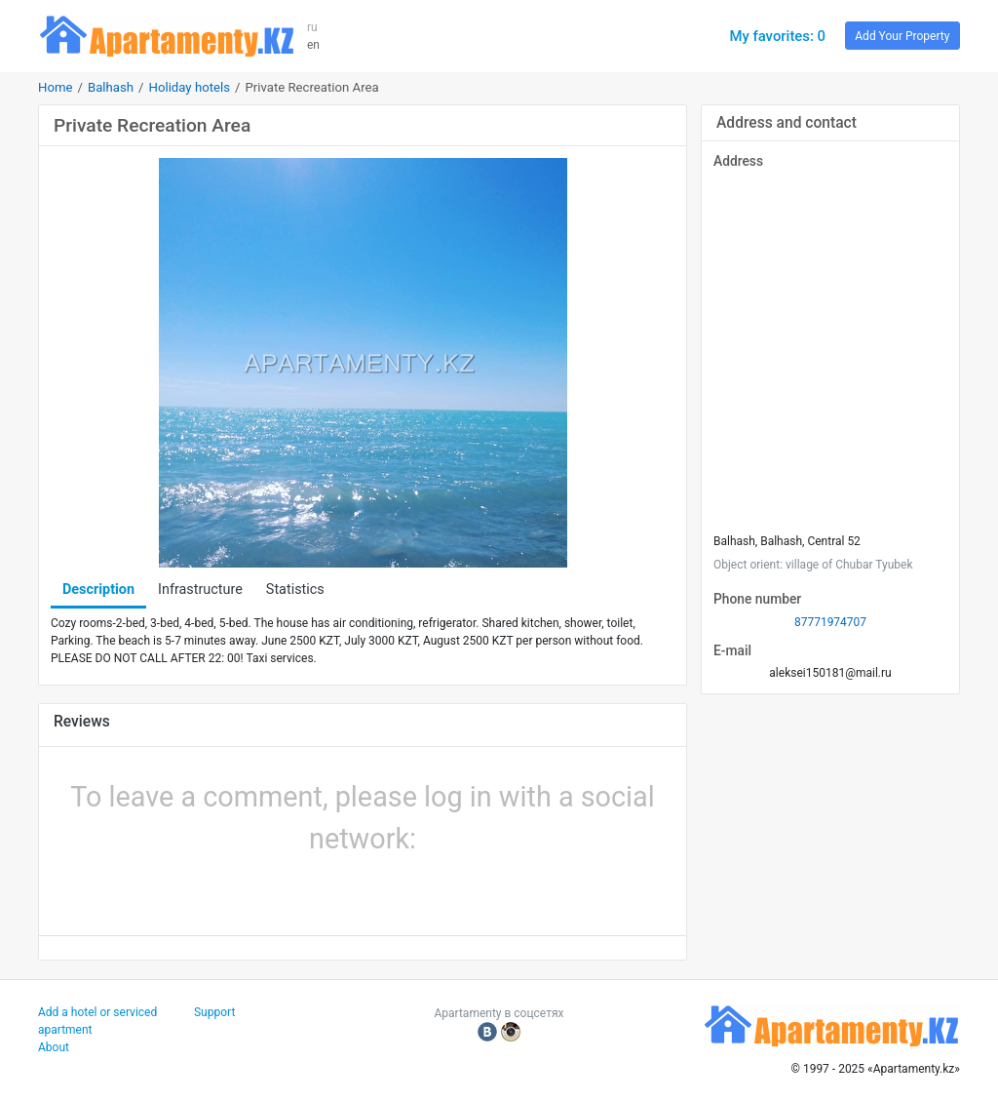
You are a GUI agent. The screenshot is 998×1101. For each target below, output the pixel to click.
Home (55, 87)
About (53, 1047)
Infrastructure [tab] (200, 589)
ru (312, 27)
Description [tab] (98, 589)
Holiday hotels (189, 87)
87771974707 (830, 622)
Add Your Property (902, 36)
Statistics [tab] (295, 589)
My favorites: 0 (777, 36)
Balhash (111, 87)
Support (214, 1012)
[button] (296, 890)
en (313, 45)
